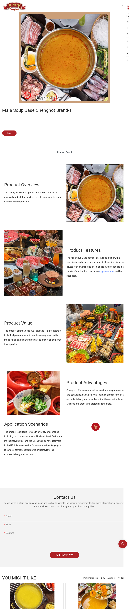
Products (121, 578)
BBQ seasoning (108, 578)
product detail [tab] (64, 152)
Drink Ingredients (90, 578)
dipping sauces (106, 271)
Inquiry (9, 133)
